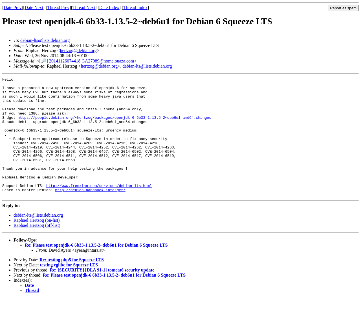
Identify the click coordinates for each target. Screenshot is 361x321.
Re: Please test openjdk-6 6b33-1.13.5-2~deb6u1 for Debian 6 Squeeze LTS (96, 268)
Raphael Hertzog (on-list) (37, 243)
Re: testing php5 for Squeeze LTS (71, 283)
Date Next (34, 7)
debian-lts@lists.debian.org (45, 40)
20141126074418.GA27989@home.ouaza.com (91, 61)
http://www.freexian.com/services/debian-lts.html (99, 207)
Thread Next (83, 7)
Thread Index (135, 7)
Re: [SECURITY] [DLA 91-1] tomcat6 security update (102, 293)
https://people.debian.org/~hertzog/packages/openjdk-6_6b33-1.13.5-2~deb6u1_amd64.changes (114, 125)
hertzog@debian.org (78, 50)
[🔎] (43, 61)
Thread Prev (58, 7)
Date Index (109, 7)
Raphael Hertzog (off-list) (37, 248)
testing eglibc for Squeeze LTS (69, 288)
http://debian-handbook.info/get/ (90, 212)
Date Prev (13, 7)
